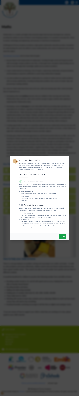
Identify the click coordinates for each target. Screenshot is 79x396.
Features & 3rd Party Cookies (34, 205)
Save (62, 237)
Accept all (23, 174)
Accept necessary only (37, 174)
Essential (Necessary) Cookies (34, 181)
